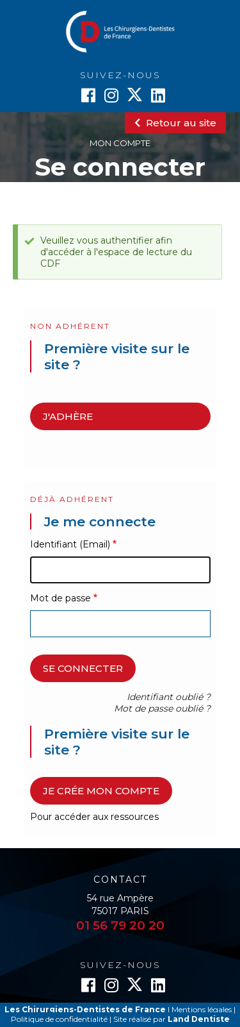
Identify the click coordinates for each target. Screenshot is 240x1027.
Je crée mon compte (101, 791)
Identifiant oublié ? (169, 697)
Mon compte (120, 143)
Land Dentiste (199, 1019)
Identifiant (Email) (70, 544)
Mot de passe (60, 598)
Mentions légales (202, 1009)
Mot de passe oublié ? (162, 708)
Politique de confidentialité (59, 1019)
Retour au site (175, 123)
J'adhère (68, 416)
